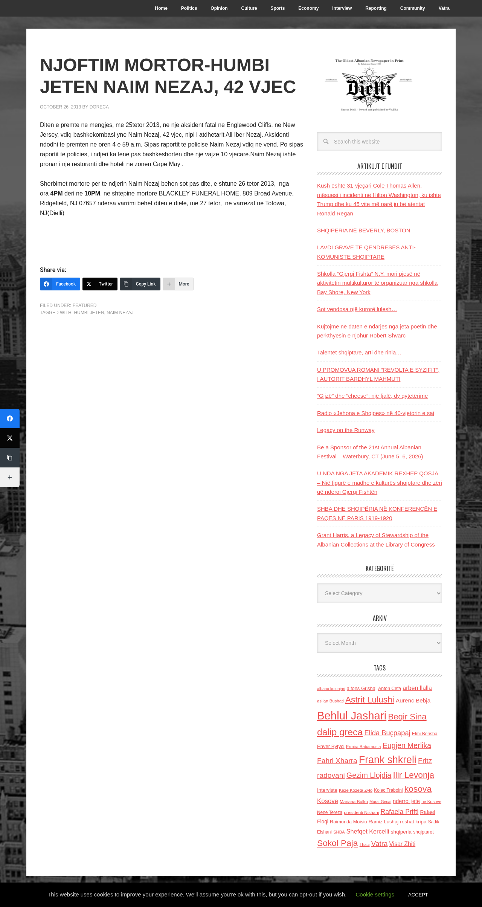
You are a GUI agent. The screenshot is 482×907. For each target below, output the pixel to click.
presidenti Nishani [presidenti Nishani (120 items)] (361, 812)
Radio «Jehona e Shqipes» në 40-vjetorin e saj (375, 413)
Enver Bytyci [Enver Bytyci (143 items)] (331, 746)
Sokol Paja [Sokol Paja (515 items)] (337, 843)
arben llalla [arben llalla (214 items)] (417, 687)
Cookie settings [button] (375, 894)
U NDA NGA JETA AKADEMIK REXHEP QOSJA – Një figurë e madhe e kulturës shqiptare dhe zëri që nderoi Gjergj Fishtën (379, 482)
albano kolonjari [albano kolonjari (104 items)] (331, 688)
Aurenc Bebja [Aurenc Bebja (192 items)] (413, 700)
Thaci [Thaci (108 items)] (365, 844)
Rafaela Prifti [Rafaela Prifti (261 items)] (400, 811)
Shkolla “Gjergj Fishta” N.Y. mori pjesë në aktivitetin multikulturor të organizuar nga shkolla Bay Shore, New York (377, 282)
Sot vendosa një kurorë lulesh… (357, 309)
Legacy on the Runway (346, 430)
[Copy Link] (140, 284)
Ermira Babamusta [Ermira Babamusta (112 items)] (363, 746)
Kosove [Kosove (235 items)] (327, 801)
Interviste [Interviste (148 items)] (327, 790)
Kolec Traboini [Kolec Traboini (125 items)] (388, 790)
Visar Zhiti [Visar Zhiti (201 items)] (402, 844)
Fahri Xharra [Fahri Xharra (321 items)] (337, 761)
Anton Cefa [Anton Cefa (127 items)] (389, 688)
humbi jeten (89, 312)
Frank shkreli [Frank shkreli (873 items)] (387, 759)
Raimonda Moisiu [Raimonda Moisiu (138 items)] (348, 822)
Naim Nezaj (120, 312)
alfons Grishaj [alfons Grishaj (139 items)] (362, 688)
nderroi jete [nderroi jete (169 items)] (406, 801)
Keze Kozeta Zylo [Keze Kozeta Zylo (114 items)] (355, 790)
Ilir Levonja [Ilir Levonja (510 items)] (413, 775)
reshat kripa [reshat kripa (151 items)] (413, 822)
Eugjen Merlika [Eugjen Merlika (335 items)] (407, 745)
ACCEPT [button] (418, 895)
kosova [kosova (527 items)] (418, 789)
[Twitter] (99, 284)
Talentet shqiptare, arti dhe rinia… (359, 352)
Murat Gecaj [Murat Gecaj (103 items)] (380, 801)
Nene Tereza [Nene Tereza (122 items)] (329, 812)
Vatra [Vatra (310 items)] (379, 843)
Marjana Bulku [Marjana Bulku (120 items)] (354, 801)
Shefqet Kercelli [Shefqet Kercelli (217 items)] (367, 831)
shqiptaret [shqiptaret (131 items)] (423, 832)
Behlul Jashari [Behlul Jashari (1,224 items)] (351, 715)
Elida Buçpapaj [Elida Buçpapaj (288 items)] (387, 733)
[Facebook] (60, 284)
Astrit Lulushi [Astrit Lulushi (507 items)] (369, 699)
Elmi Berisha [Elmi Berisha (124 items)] (425, 733)
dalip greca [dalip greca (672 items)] (340, 732)
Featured (85, 305)
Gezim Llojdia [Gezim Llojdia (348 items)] (368, 775)
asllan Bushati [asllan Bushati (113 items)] (330, 701)
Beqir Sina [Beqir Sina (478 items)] (407, 716)
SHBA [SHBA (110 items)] (339, 832)
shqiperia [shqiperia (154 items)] (401, 832)
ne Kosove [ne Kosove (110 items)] (431, 801)
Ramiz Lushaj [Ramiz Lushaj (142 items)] (383, 822)
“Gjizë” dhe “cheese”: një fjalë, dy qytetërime (372, 395)
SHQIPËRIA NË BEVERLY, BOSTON (363, 230)
